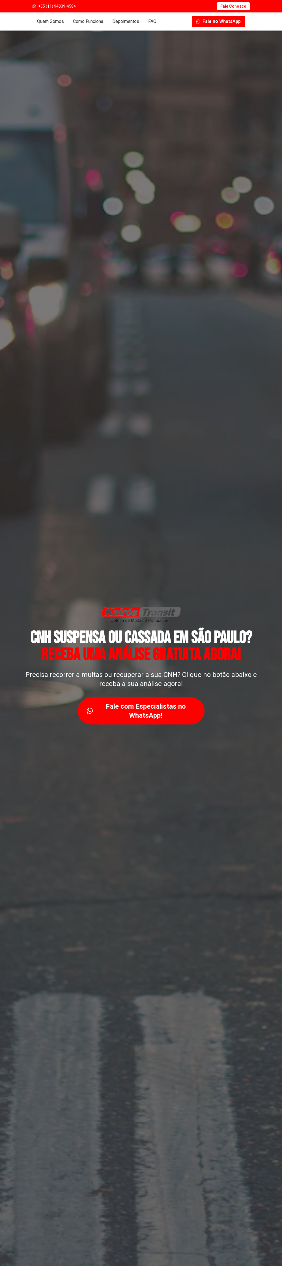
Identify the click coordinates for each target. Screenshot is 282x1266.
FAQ (152, 21)
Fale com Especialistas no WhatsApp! (136, 710)
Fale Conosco (233, 6)
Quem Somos (50, 21)
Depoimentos (125, 21)
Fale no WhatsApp (218, 21)
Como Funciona (88, 21)
